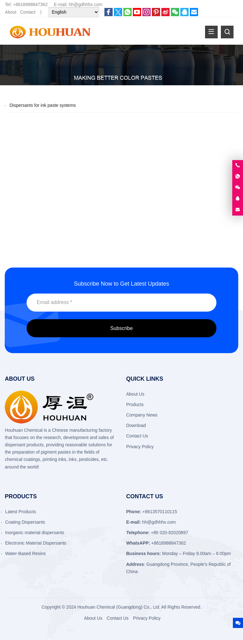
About (10, 12)
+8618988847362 (30, 4)
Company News (142, 414)
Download (136, 425)
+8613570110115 (159, 511)
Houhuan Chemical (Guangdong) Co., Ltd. (118, 607)
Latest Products (20, 511)
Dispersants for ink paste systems (42, 105)
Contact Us (137, 435)
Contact (27, 12)
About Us (135, 394)
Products (135, 404)
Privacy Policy (140, 446)
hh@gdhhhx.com (85, 4)
